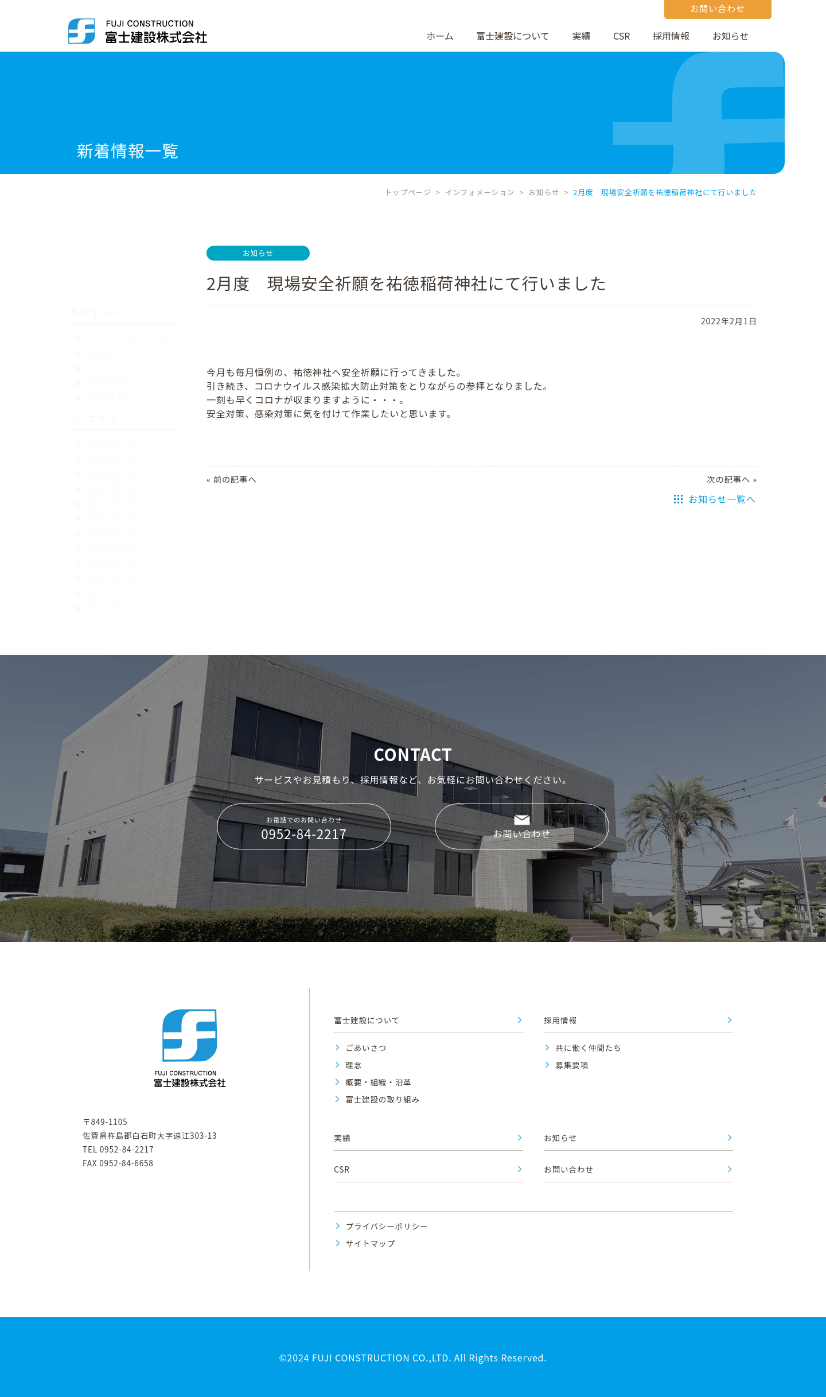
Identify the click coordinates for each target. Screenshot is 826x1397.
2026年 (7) (111, 388)
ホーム (440, 35)
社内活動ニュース (126, 343)
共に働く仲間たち (588, 1047)
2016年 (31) (114, 538)
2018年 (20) (114, 508)
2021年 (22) (114, 463)
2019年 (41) (114, 493)
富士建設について (513, 35)
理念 (353, 1064)
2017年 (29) (114, 523)
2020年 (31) (114, 478)
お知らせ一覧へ (721, 499)
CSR (621, 35)
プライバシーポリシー (387, 1226)
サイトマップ (370, 1243)
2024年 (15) (114, 418)
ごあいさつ (366, 1047)
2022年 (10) (114, 448)
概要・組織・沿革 (378, 1082)
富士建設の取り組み (382, 1099)
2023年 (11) (114, 433)
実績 (581, 35)
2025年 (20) (114, 403)
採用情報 (671, 35)
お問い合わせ (522, 833)
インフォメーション (480, 192)
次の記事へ (728, 479)
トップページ (407, 192)
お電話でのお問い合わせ (304, 829)
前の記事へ (235, 479)
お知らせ (730, 35)
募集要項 (572, 1064)
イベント (107, 313)
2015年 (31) (114, 553)
